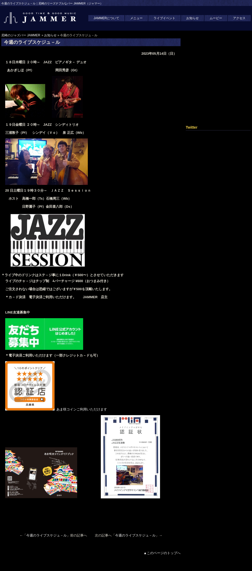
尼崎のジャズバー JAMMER (20, 35)
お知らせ (192, 18)
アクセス (239, 18)
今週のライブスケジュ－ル (46, 535)
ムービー (216, 18)
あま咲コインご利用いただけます (57, 409)
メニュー (136, 18)
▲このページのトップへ (162, 553)
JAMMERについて (106, 18)
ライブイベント (164, 18)
